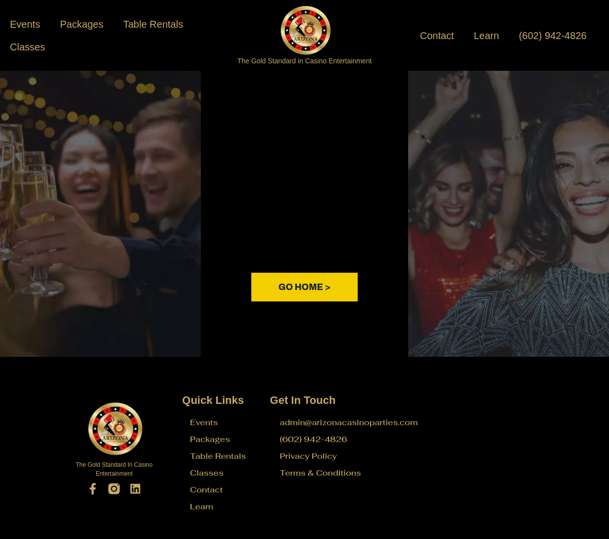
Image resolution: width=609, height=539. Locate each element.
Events (25, 24)
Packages (81, 24)
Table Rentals (153, 24)
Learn (486, 35)
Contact (437, 35)
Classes (27, 47)
